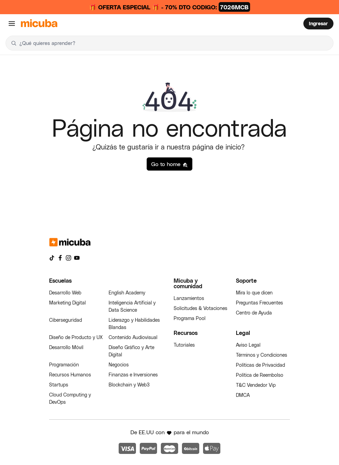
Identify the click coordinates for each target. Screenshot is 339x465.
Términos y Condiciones (261, 355)
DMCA (243, 395)
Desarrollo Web (65, 292)
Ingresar (318, 23)
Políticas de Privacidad (260, 365)
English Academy (127, 292)
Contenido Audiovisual (133, 337)
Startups (58, 385)
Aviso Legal (248, 345)
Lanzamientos (189, 298)
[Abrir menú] (12, 23)
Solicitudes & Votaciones (200, 308)
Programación (64, 364)
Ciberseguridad (65, 320)
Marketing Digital (67, 303)
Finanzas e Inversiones (133, 374)
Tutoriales (184, 345)
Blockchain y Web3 (129, 385)
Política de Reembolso (259, 375)
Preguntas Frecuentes (259, 303)
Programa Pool (189, 318)
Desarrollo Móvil (66, 347)
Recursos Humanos (70, 374)
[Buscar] (14, 43)
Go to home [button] (169, 164)
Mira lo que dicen (254, 292)
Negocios (119, 364)
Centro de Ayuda (254, 313)
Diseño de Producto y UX (76, 337)
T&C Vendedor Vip (256, 385)
